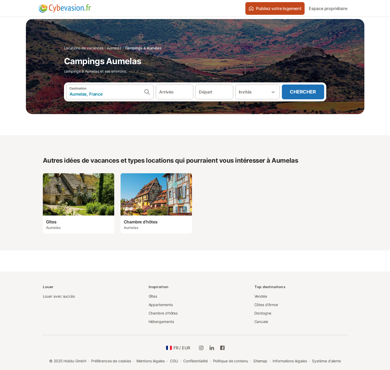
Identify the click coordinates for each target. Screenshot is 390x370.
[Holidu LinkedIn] (212, 348)
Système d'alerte (326, 361)
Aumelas (114, 48)
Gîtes (153, 296)
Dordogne (262, 313)
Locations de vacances (83, 48)
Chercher (303, 92)
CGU (174, 361)
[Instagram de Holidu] (201, 348)
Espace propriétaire (328, 8)
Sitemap (260, 361)
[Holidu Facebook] (222, 348)
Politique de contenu (230, 361)
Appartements (161, 304)
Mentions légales (150, 361)
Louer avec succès (59, 296)
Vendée (260, 296)
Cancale (261, 321)
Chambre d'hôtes (163, 313)
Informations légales (290, 361)
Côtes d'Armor (266, 304)
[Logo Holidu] (65, 8)
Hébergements (161, 321)
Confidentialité (195, 361)
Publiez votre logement (275, 8)
